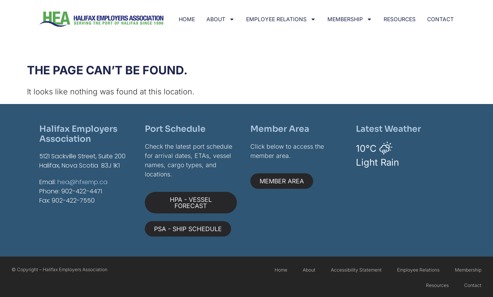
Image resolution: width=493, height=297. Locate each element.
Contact (440, 19)
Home (187, 19)
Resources (400, 19)
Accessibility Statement (356, 270)
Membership (349, 19)
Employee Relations (281, 19)
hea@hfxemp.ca (82, 182)
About (220, 19)
